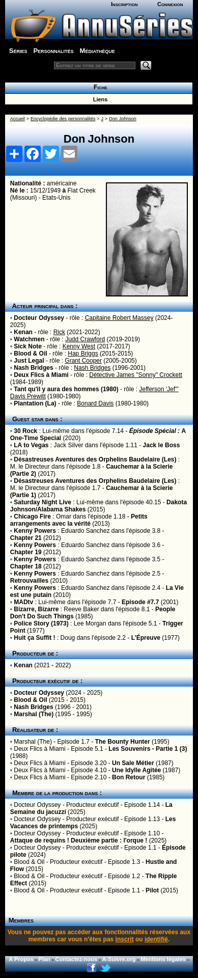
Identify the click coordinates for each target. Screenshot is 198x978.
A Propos (21, 959)
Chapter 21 (26, 537)
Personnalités (53, 51)
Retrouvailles (29, 580)
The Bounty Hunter (122, 741)
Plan (44, 959)
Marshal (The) (33, 714)
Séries (18, 51)
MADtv (23, 602)
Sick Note (28, 346)
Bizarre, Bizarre (36, 609)
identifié (156, 939)
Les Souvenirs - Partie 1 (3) (147, 748)
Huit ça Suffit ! (34, 637)
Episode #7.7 (140, 602)
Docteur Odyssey (39, 317)
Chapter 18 (26, 566)
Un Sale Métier (133, 763)
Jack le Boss (161, 445)
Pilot (152, 890)
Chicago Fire (32, 516)
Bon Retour (128, 777)
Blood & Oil (30, 353)
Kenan (23, 332)
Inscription (124, 4)
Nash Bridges (33, 367)
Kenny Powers (35, 530)
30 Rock (25, 430)
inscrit (125, 939)
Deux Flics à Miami (41, 374)
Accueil (17, 118)
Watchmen (29, 339)
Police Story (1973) (41, 623)
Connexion (170, 4)
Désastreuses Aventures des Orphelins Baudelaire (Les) (95, 459)
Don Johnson (122, 118)
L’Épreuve (145, 637)
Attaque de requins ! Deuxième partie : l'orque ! (79, 840)
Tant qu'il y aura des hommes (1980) (66, 389)
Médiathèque (97, 51)
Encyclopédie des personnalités (63, 118)
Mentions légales (163, 959)
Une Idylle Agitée (136, 770)
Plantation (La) (35, 403)
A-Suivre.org (118, 959)
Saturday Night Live (42, 502)
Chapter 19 (26, 552)
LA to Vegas (31, 445)
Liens (99, 99)
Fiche (98, 87)
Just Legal (29, 360)
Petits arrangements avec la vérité (79, 520)
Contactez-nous (76, 959)
